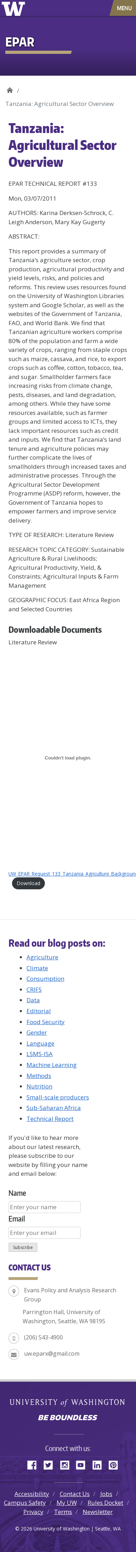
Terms (63, 1512)
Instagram (67, 1464)
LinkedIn (99, 1464)
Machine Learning (51, 1065)
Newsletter (98, 1512)
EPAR (9, 88)
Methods (38, 1076)
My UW (67, 1503)
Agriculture (42, 957)
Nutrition (39, 1086)
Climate (37, 968)
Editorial (38, 1011)
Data (33, 1000)
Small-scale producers (57, 1097)
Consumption (45, 978)
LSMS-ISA (39, 1054)
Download (28, 883)
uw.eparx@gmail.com (51, 1353)
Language (40, 1043)
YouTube (83, 1464)
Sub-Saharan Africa (53, 1108)
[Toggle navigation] (125, 8)
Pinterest (115, 1464)
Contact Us (75, 1494)
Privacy (33, 1512)
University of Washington (15, 8)
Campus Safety (25, 1503)
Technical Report (49, 1119)
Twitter (50, 1464)
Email (16, 1218)
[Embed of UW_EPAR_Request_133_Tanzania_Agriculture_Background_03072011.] (68, 758)
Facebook (34, 1464)
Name (17, 1193)
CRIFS (34, 989)
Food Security (45, 1022)
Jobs (106, 1494)
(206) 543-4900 (43, 1337)
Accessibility (31, 1494)
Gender (36, 1032)
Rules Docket (105, 1503)
